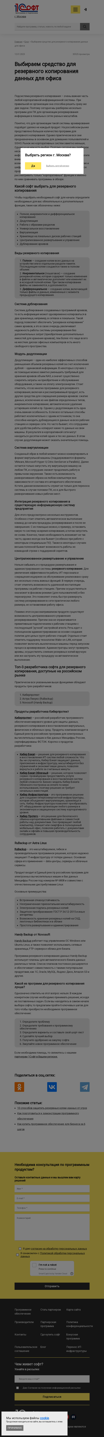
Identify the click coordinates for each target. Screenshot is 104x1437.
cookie (44, 1418)
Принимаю (15, 1428)
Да (33, 166)
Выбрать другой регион (57, 166)
